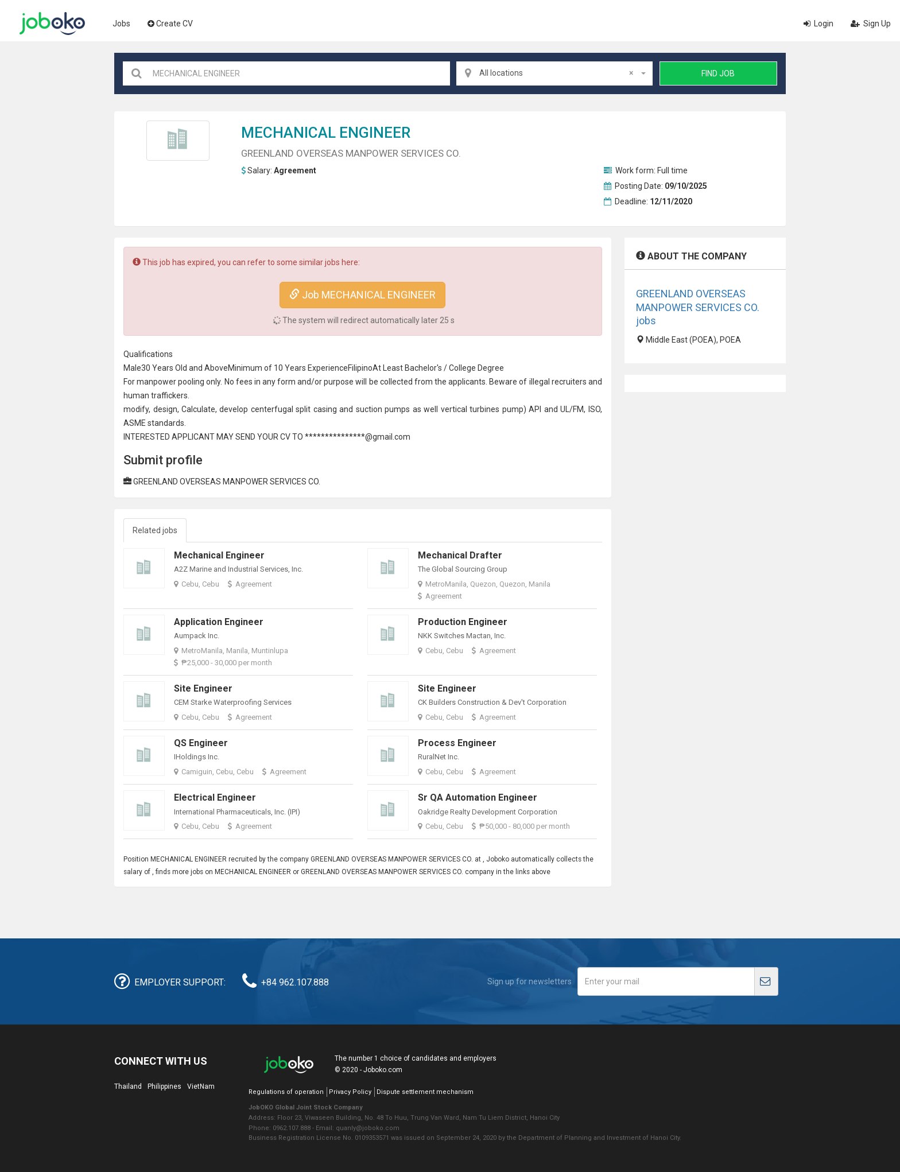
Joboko (52, 23)
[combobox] (554, 73)
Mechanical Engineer (219, 555)
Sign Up (871, 23)
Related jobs (155, 530)
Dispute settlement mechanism (425, 1092)
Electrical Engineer (215, 797)
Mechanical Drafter (460, 555)
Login (818, 23)
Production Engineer (462, 621)
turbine (482, 409)
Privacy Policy (350, 1092)
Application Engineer (218, 621)
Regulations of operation (286, 1092)
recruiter (567, 381)
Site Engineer (203, 688)
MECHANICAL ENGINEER (325, 132)
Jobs (121, 23)
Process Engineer (457, 743)
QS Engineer (201, 743)
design (165, 409)
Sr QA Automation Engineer (477, 797)
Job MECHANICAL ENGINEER (362, 295)
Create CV (170, 23)
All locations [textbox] (556, 73)
